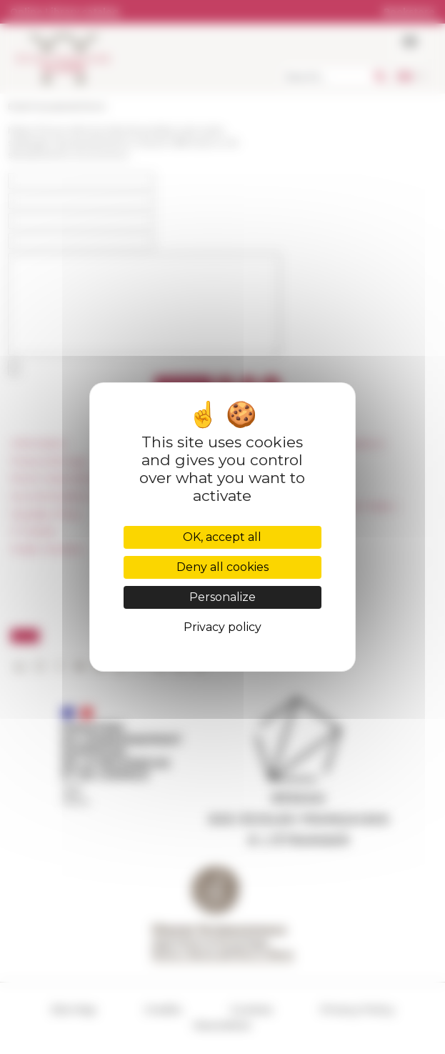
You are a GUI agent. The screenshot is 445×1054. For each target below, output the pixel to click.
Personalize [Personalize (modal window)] (222, 597)
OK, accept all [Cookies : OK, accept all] (222, 537)
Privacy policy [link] (222, 627)
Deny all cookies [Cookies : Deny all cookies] (222, 567)
